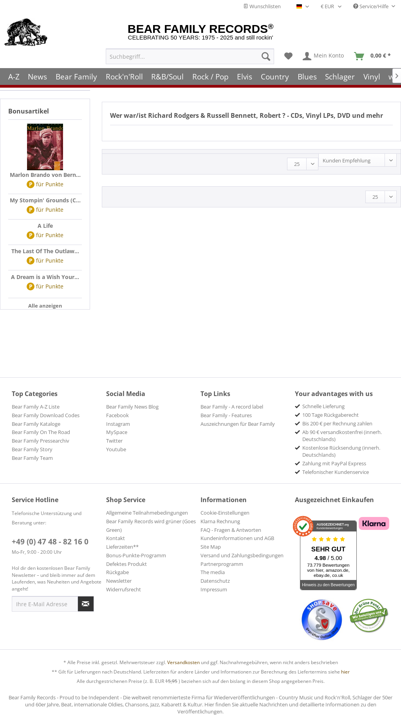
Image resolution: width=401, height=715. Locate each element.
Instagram (118, 423)
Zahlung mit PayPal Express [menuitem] (334, 463)
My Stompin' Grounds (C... (45, 200)
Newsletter (119, 580)
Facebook (117, 415)
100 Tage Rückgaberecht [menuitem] (330, 414)
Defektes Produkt (126, 563)
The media (212, 572)
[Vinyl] (372, 75)
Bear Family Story (32, 449)
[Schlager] (340, 75)
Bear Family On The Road (41, 432)
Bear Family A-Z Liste (36, 406)
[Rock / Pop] (210, 75)
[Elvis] (245, 75)
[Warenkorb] (374, 55)
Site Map (210, 546)
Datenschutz (215, 580)
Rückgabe (117, 572)
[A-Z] (14, 75)
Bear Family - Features (226, 415)
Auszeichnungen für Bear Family (237, 423)
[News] (38, 75)
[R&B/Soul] (167, 75)
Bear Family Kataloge (36, 423)
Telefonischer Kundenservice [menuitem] (335, 471)
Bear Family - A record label (231, 406)
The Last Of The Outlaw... (45, 251)
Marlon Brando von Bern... (45, 174)
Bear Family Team (32, 457)
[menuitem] (190, 55)
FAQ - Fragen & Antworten (230, 529)
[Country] (274, 75)
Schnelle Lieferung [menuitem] (323, 406)
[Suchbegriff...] (190, 55)
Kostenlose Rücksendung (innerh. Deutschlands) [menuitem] (341, 451)
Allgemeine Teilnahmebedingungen (147, 512)
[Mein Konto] (324, 55)
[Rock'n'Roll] (124, 75)
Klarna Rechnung (220, 521)
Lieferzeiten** (122, 546)
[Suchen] (266, 55)
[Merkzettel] (288, 55)
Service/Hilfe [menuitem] (371, 6)
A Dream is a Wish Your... (45, 277)
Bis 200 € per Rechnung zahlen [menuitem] (337, 423)
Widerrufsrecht (123, 589)
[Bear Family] (76, 75)
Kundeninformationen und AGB (237, 538)
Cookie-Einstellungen (224, 512)
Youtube (116, 449)
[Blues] (307, 75)
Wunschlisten (262, 6)
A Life (45, 225)
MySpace (116, 432)
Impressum (213, 589)
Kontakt (115, 538)
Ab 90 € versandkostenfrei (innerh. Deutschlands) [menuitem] (342, 436)
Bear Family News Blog (132, 406)
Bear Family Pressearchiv (40, 440)
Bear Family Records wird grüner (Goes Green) (151, 525)
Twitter (114, 440)
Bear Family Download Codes (45, 415)
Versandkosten (183, 662)
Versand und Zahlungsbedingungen (242, 555)
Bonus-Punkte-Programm (136, 555)
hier (345, 671)
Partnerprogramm (221, 563)
